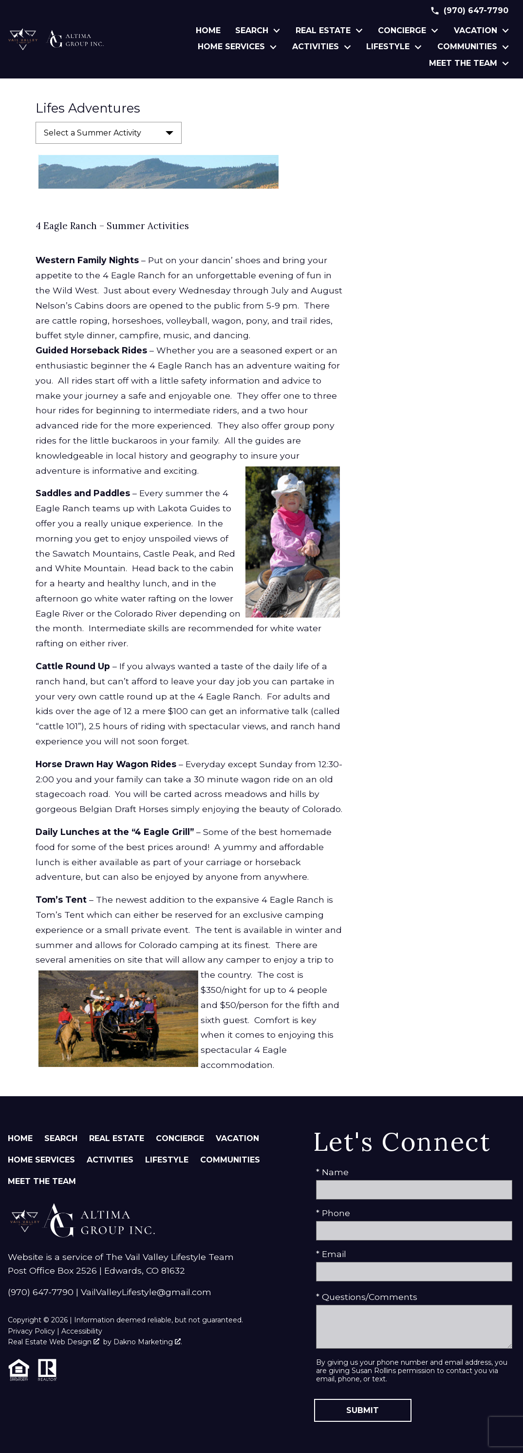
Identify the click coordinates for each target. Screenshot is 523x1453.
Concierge (180, 1138)
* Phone (333, 1213)
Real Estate (116, 1138)
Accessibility (81, 1331)
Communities (230, 1159)
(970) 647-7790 (41, 1292)
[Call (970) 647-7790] (469, 11)
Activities (110, 1159)
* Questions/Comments (366, 1297)
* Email (331, 1254)
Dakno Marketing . (147, 1341)
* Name (332, 1172)
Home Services (41, 1159)
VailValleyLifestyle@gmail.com (146, 1292)
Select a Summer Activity (92, 132)
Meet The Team (42, 1181)
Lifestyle (166, 1159)
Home (208, 31)
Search (60, 1138)
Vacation (237, 1138)
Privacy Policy (31, 1331)
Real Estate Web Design (53, 1341)
